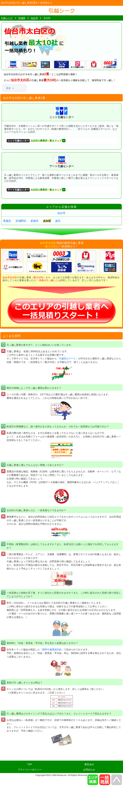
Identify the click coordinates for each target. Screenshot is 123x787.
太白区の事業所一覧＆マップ (34, 141)
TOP (29, 764)
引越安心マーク (67, 358)
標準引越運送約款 (51, 649)
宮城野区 (20, 220)
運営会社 (89, 764)
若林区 (34, 220)
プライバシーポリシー (30, 769)
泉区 (58, 220)
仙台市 (61, 213)
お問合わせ (89, 769)
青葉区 (7, 220)
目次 (8, 88)
